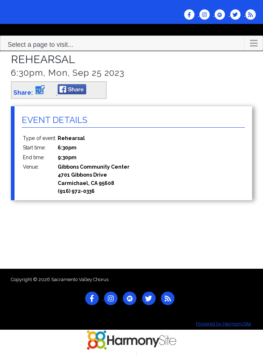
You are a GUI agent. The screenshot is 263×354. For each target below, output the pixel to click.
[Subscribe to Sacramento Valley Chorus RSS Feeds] (252, 14)
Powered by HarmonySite (223, 323)
